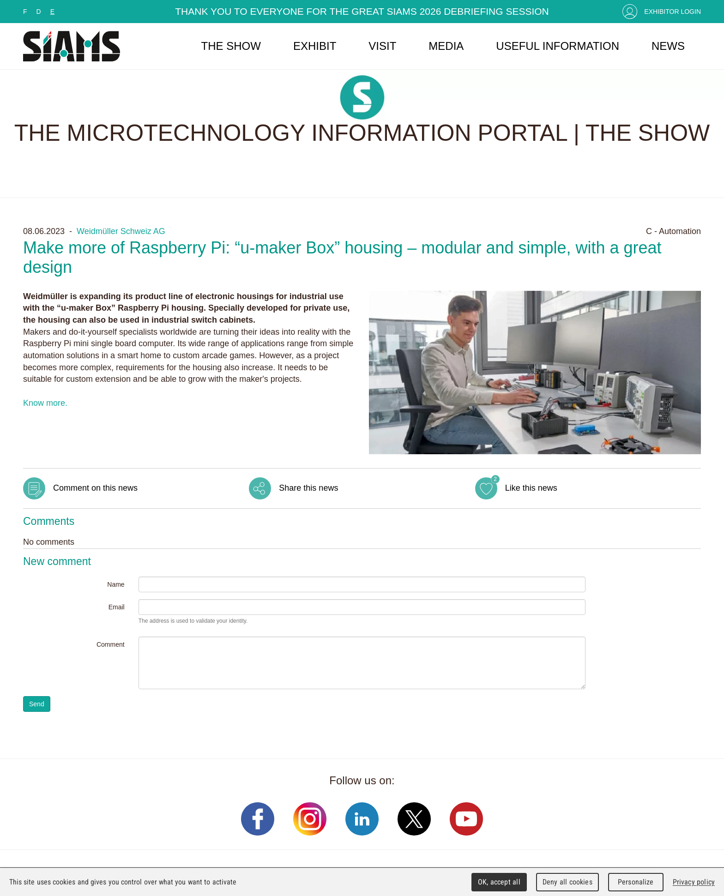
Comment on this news (95, 488)
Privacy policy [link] (694, 882)
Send (36, 704)
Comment (111, 644)
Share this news (308, 488)
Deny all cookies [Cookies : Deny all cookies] (567, 882)
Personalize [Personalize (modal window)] (635, 882)
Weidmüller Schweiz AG (121, 231)
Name (115, 584)
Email (117, 607)
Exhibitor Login (672, 11)
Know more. (45, 403)
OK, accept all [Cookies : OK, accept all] (499, 882)
